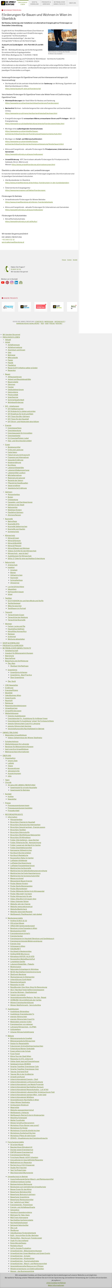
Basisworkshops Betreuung (21, 1184)
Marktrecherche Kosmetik (20, 868)
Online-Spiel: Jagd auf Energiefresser (24, 1061)
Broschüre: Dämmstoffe (19, 832)
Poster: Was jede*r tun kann (21, 894)
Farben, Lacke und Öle (16, 626)
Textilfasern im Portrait (17, 608)
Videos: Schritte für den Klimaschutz (22, 551)
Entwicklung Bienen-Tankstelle (22, 1049)
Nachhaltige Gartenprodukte (21, 1220)
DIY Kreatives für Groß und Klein (20, 414)
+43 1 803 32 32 (8, 240)
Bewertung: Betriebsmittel (20, 1192)
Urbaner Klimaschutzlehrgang (22, 1032)
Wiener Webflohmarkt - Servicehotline (25, 1005)
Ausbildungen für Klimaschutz (20, 556)
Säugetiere (12, 589)
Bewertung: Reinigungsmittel (21, 1200)
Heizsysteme (13, 392)
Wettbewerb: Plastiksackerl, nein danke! (26, 914)
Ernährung (9, 688)
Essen (7, 445)
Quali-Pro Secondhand (19, 1241)
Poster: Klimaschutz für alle (21, 896)
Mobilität (8, 693)
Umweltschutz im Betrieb (18, 1177)
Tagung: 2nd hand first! (19, 1072)
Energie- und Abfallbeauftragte (22, 1207)
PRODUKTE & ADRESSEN (13, 646)
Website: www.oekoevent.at (21, 907)
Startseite (39, 321)
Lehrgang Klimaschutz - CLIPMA (23, 1027)
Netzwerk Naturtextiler (19, 1225)
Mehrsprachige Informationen (17, 752)
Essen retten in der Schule (20, 1051)
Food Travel (15, 1054)
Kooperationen (14, 768)
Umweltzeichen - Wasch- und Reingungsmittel (28, 1264)
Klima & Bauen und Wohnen (19, 548)
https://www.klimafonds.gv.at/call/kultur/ (21, 222)
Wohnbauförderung (12, 10)
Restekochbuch (16, 1246)
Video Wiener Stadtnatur (20, 1102)
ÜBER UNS (7, 756)
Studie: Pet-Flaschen (18, 1168)
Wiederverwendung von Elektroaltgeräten (27, 1269)
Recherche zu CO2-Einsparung (22, 1165)
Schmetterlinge (16, 580)
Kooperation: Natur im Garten (22, 858)
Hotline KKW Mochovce (19, 954)
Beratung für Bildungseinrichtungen (19, 747)
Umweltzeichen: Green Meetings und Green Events (30, 1253)
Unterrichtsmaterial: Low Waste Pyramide (27, 1084)
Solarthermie (13, 397)
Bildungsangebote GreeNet (21, 1038)
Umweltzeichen (11, 708)
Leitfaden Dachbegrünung (20, 863)
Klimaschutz (10, 535)
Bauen (7, 374)
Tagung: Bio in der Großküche (22, 1074)
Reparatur (12, 370)
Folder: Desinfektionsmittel (21, 848)
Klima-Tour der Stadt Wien (20, 1056)
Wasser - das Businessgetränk (22, 1271)
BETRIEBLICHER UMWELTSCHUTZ (17, 648)
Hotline (11, 797)
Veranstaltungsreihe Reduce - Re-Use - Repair (28, 997)
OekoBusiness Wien (13, 695)
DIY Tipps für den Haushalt (18, 419)
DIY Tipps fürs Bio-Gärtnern (19, 416)
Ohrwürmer (14, 583)
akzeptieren (56, 1280)
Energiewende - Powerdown (21, 1205)
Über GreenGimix (17, 678)
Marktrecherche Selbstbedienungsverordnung (28, 871)
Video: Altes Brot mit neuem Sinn (23, 899)
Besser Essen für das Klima (21, 1189)
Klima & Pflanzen (14, 546)
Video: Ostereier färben (19, 901)
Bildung (11, 1036)
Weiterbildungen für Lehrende (17, 744)
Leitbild (11, 763)
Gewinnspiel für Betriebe (20, 790)
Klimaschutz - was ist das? (18, 553)
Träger (10, 766)
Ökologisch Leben (22, 3)
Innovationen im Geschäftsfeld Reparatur (26, 1160)
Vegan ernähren (14, 486)
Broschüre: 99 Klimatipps (20, 837)
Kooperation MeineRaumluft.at (22, 959)
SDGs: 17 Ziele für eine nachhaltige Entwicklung (26, 559)
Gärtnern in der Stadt (16, 505)
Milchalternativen (15, 475)
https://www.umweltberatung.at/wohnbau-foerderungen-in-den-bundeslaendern (37, 183)
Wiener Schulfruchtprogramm (22, 1123)
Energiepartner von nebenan (21, 1024)
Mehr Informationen (56, 1285)
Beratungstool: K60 (18, 931)
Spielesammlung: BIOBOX (20, 1064)
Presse (52, 323)
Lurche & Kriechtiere (16, 587)
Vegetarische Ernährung (17, 488)
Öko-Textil (12, 681)
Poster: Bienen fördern (19, 884)
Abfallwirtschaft (11, 651)
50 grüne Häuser (16, 1145)
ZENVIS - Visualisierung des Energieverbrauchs (29, 1138)
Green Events (10, 698)
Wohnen (8, 624)
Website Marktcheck (18, 909)
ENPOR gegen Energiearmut (21, 1152)
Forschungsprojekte (16, 1142)
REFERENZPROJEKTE (14, 814)
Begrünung (9, 656)
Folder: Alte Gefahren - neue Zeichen (24, 840)
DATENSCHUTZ (60, 321)
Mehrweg (11, 355)
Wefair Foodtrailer (17, 1120)
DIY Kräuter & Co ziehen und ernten (21, 411)
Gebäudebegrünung (16, 390)
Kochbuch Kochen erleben (20, 853)
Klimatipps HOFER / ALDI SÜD (22, 956)
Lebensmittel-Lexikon (16, 473)
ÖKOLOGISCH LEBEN (11, 337)
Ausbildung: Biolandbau (19, 1012)
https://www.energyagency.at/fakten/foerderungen (25, 190)
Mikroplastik (13, 358)
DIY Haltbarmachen (15, 409)
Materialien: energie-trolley (21, 1022)
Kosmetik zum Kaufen (16, 529)
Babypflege (12, 521)
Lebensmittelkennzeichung (18, 470)
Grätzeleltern (15, 1029)
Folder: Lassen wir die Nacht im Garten (25, 845)
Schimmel (12, 637)
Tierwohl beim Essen (16, 615)
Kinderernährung (14, 463)
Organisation (10, 758)
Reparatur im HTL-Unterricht (21, 1059)
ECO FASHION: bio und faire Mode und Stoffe (25, 601)
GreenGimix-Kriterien (18, 672)
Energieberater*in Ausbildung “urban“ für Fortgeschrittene (31, 721)
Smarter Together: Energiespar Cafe (24, 1067)
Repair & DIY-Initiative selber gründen (23, 368)
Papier (10, 360)
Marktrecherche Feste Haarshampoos (25, 873)
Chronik (8, 782)
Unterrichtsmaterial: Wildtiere (22, 1097)
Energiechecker (16, 936)
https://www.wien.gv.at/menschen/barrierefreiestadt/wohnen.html (31, 113)
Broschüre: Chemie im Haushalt (22, 822)
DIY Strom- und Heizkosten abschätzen (23, 422)
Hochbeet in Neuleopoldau (21, 951)
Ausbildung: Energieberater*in (22, 1014)
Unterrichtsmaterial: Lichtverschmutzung (26, 1082)
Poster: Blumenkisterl (18, 889)
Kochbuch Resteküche (19, 855)
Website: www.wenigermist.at (22, 1110)
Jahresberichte (14, 771)
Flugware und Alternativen (18, 457)
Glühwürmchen (16, 575)
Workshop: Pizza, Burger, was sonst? (24, 1125)
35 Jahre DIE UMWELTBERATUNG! (21, 785)
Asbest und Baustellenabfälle (19, 379)
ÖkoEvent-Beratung (18, 974)
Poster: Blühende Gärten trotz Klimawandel (27, 891)
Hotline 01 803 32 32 (18, 921)
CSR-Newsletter (11, 685)
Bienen (13, 573)
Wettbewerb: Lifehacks (19, 1113)
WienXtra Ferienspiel (18, 1118)
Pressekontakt (13, 811)
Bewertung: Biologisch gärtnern (22, 1195)
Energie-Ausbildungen (17, 716)
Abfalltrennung (14, 345)
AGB (42, 323)
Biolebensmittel (14, 447)
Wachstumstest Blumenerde (21, 1173)
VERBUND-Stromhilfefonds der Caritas (25, 1000)
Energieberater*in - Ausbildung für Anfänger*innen (27, 718)
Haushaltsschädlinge (16, 629)
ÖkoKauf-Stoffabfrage (19, 666)
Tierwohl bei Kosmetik (16, 620)
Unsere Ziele (12, 761)
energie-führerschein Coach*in (22, 1019)
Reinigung (9, 703)
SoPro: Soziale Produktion (20, 1248)
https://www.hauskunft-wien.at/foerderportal (23, 89)
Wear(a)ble (14, 1107)
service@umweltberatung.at (13, 242)
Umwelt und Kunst (17, 1077)
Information (12, 817)
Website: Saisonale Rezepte (21, 912)
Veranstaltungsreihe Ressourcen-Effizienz (27, 1266)
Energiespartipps (14, 428)
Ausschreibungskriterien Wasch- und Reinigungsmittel (31, 1179)
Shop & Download (34, 3)
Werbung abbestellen (16, 639)
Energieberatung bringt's (20, 933)
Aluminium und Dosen (16, 350)
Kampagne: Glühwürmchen (21, 850)
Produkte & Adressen (46, 3)
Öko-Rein (11, 663)
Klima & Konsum (14, 541)
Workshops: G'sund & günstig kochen (25, 1131)
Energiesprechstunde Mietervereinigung (26, 941)
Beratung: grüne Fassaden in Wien (23, 928)
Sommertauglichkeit (16, 400)
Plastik (10, 363)
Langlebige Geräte (17, 962)
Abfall (7, 342)
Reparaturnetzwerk (18, 982)
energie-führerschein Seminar (19, 726)
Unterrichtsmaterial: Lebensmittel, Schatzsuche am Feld (32, 1092)
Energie (8, 425)
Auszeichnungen (14, 774)
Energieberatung (14, 431)
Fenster (11, 387)
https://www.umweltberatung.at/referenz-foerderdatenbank (29, 202)
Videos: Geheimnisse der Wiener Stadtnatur (25, 738)
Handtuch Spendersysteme (21, 1212)
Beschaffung (10, 658)
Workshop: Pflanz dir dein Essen (23, 1136)
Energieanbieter (14, 436)
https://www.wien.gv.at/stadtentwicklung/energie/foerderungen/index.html (34, 124)
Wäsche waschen (15, 606)
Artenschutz (12, 565)
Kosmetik (9, 519)
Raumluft (9, 701)
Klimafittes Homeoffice (17, 631)
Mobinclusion (15, 967)
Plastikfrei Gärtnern (15, 512)
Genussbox (14, 1210)
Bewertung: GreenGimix (19, 1197)
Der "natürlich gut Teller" (20, 1202)
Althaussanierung (15, 377)
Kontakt (59, 323)
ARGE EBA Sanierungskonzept (22, 926)
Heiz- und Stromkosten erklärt (20, 441)
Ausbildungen (13, 1009)
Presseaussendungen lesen (18, 805)
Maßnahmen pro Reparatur (21, 1163)
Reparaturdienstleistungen (15, 706)
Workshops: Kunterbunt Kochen (22, 1133)
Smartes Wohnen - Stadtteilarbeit (23, 992)
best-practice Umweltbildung (17, 749)
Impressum (48, 321)
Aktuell (8, 340)
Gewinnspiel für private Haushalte (23, 788)
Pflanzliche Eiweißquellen (18, 483)
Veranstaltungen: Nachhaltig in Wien (24, 1100)
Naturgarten (12, 507)
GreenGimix (12, 670)
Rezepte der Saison (15, 480)
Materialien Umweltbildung (16, 735)
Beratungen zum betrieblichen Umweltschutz (28, 1187)
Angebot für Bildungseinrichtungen (19, 653)
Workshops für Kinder (19, 1128)
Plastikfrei (12, 365)
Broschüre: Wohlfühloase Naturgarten (25, 835)
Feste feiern (12, 452)
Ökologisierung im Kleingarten (22, 977)
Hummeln (14, 578)
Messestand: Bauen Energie (21, 881)
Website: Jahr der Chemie (20, 904)
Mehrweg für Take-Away (20, 1215)
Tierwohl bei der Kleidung (18, 617)
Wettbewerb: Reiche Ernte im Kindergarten (27, 1115)
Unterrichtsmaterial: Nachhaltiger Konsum (27, 1087)
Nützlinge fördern (15, 510)
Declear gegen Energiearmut (21, 1150)
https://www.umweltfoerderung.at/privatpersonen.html (33, 165)
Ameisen (13, 570)
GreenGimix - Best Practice (21, 675)
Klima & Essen (13, 538)
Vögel (10, 594)
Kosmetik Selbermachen (17, 527)
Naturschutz (10, 562)
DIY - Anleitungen (12, 406)
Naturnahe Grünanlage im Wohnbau (24, 969)
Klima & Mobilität (15, 543)
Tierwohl (8, 612)
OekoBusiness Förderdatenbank (23, 1233)
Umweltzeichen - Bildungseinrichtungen (26, 1251)
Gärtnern (8, 492)
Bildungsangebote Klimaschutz (22, 1041)
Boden (10, 497)
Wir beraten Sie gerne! (11, 335)
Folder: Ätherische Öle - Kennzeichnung (25, 843)
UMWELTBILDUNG (10, 733)
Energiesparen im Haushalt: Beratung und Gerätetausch (32, 939)
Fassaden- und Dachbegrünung (20, 502)
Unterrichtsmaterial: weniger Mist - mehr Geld (28, 1095)
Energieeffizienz (11, 690)
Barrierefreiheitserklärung (27, 323)
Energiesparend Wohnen (20, 1155)
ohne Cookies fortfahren (56, 1283)
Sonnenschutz (13, 532)
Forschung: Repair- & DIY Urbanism (24, 1157)
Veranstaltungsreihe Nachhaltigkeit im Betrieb (26, 729)
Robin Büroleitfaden (18, 1243)
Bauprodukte (13, 382)
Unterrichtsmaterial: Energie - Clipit (24, 1079)
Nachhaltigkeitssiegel (19, 1223)
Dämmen (11, 384)
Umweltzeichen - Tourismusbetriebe (24, 1261)
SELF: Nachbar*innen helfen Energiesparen (27, 990)
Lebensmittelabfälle (16, 468)
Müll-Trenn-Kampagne (19, 1218)
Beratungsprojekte (15, 918)
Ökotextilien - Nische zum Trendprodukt (26, 1238)
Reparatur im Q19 (17, 985)
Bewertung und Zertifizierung (16, 661)
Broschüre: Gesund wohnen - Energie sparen (27, 827)
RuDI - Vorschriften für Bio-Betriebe (24, 1235)
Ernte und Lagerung (15, 450)
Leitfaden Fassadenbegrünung (22, 866)
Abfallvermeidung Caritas (20, 1182)
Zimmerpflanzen (14, 515)
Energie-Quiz (15, 944)
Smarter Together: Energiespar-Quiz (24, 1069)
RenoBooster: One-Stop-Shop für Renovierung (28, 987)
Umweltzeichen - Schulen (20, 1256)
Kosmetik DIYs (13, 524)
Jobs (46, 323)
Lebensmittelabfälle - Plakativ (22, 964)
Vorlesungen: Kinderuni (19, 1105)
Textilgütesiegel (14, 603)
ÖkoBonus (14, 1230)
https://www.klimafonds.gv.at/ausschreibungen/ (24, 154)
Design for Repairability (19, 1044)
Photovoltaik (13, 395)
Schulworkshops (11, 742)
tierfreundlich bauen (16, 592)
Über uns (72, 3)
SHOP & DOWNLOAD (11, 643)
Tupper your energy (18, 995)
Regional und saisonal (16, 478)
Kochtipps (12, 465)
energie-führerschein (18, 1017)
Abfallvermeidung (15, 347)
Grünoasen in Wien (17, 946)
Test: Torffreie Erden (18, 1170)
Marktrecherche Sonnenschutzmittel (24, 876)
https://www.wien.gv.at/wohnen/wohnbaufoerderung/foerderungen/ (32, 103)
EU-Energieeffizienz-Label (18, 438)
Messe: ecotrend (16, 878)
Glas (9, 352)
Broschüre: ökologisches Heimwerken (25, 825)
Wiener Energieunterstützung (22, 1003)
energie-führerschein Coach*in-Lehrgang (24, 724)
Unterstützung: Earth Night (20, 980)
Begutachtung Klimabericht (21, 1147)
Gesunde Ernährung (15, 460)
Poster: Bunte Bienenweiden (21, 886)
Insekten (11, 567)
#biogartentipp (14, 495)
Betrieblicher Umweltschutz (59, 3)
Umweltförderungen (13, 711)
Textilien (8, 598)
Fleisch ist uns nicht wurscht (19, 455)
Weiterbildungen (11, 713)
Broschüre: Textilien (18, 830)
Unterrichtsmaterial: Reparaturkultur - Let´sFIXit (29, 1090)
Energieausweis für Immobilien (20, 433)
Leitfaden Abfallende (18, 861)
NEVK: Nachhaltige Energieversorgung (25, 972)
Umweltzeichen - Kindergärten (22, 1259)
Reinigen (11, 634)
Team (7, 780)
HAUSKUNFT (15, 949)
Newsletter (12, 799)
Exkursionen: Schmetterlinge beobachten (26, 1046)
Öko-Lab (13, 1228)
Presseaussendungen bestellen (20, 808)
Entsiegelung (13, 500)
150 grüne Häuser (17, 923)
